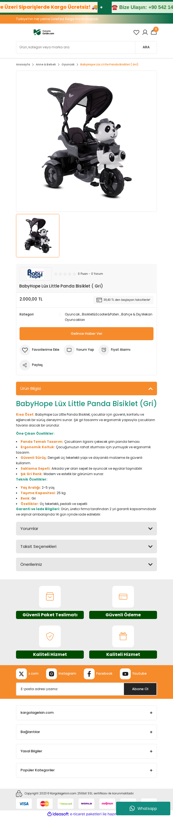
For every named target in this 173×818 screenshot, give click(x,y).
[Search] (86, 47)
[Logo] (44, 32)
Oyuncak (72, 314)
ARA (146, 47)
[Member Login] (145, 32)
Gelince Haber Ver (86, 333)
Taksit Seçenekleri (38, 546)
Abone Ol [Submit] (140, 689)
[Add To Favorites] (39, 350)
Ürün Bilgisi (30, 388)
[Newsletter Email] (86, 689)
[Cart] (153, 32)
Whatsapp (143, 808)
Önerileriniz (31, 564)
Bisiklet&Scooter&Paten (100, 314)
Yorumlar (29, 528)
